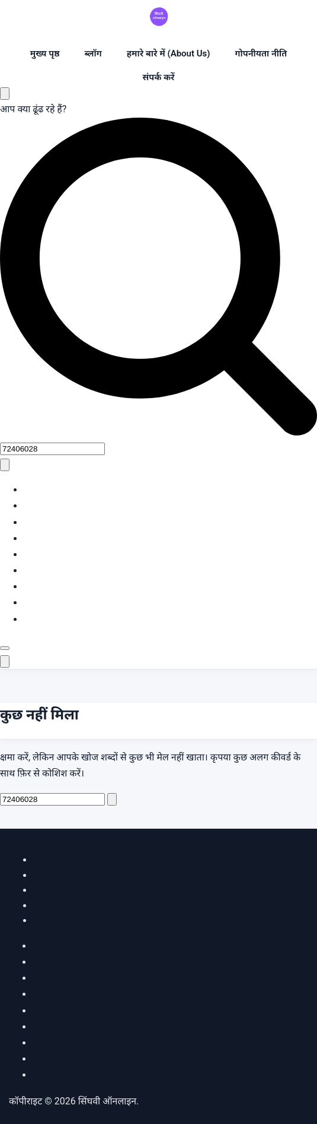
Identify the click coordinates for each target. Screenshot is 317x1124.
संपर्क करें (158, 77)
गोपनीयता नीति (261, 53)
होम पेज (54, 859)
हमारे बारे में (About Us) (168, 53)
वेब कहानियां (62, 905)
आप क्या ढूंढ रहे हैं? (33, 109)
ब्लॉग (92, 53)
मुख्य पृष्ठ (45, 53)
